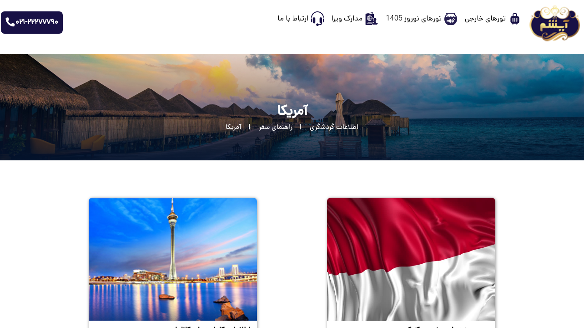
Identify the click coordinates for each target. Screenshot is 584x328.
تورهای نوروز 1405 (414, 18)
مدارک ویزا (347, 18)
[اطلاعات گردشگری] (325, 128)
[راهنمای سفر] (267, 128)
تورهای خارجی (485, 18)
